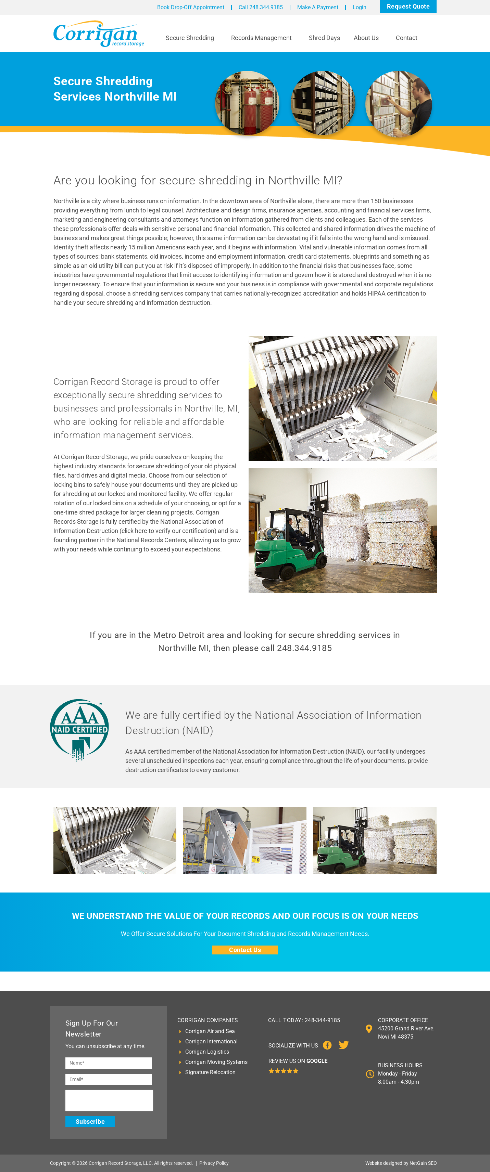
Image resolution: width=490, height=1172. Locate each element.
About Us (368, 37)
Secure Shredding (191, 37)
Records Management (263, 37)
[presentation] (109, 1100)
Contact (408, 37)
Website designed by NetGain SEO (401, 1163)
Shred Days (324, 37)
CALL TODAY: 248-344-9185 (304, 1020)
